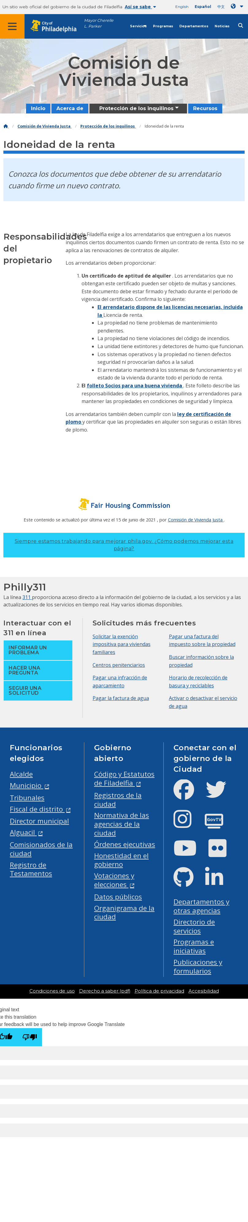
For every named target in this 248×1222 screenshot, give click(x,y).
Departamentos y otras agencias (201, 906)
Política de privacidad (159, 991)
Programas (163, 26)
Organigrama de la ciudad (124, 912)
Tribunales (27, 797)
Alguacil (23, 832)
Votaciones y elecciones (114, 880)
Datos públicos (118, 896)
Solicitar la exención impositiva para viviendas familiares (122, 644)
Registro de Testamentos (31, 869)
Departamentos (193, 26)
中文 (221, 6)
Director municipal (39, 821)
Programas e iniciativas (194, 946)
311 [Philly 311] (27, 597)
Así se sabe (140, 6)
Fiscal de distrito (37, 809)
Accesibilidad (204, 991)
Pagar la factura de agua (121, 698)
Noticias (222, 26)
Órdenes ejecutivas (124, 844)
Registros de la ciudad (118, 799)
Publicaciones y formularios (198, 966)
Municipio (26, 785)
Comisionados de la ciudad (41, 849)
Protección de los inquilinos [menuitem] (136, 108)
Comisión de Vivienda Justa (44, 126)
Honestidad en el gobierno (121, 860)
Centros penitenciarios (119, 665)
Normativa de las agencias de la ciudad (121, 824)
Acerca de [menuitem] (69, 108)
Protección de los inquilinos (108, 126)
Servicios (138, 26)
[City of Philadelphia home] (57, 26)
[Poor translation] (29, 1037)
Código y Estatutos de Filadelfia (124, 778)
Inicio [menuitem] (38, 108)
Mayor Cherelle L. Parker (98, 23)
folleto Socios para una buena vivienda (135, 385)
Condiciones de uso (52, 991)
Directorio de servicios (194, 926)
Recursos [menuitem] (205, 108)
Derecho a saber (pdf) (104, 991)
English (182, 6)
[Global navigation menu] (12, 26)
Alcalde (21, 774)
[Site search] (240, 25)
